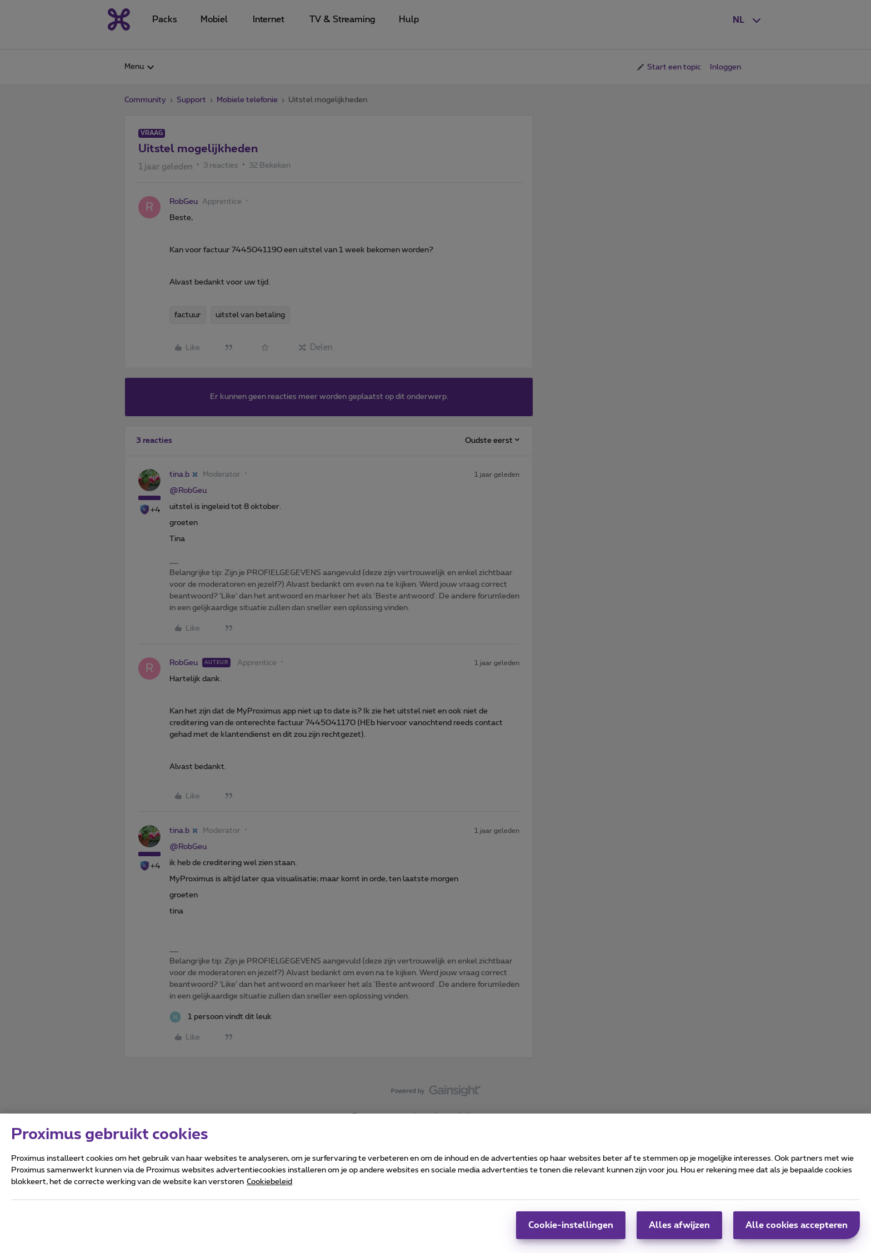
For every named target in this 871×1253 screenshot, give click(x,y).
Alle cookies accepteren (796, 1230)
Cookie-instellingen (570, 1230)
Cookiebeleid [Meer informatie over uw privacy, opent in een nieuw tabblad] (269, 1187)
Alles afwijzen (679, 1230)
